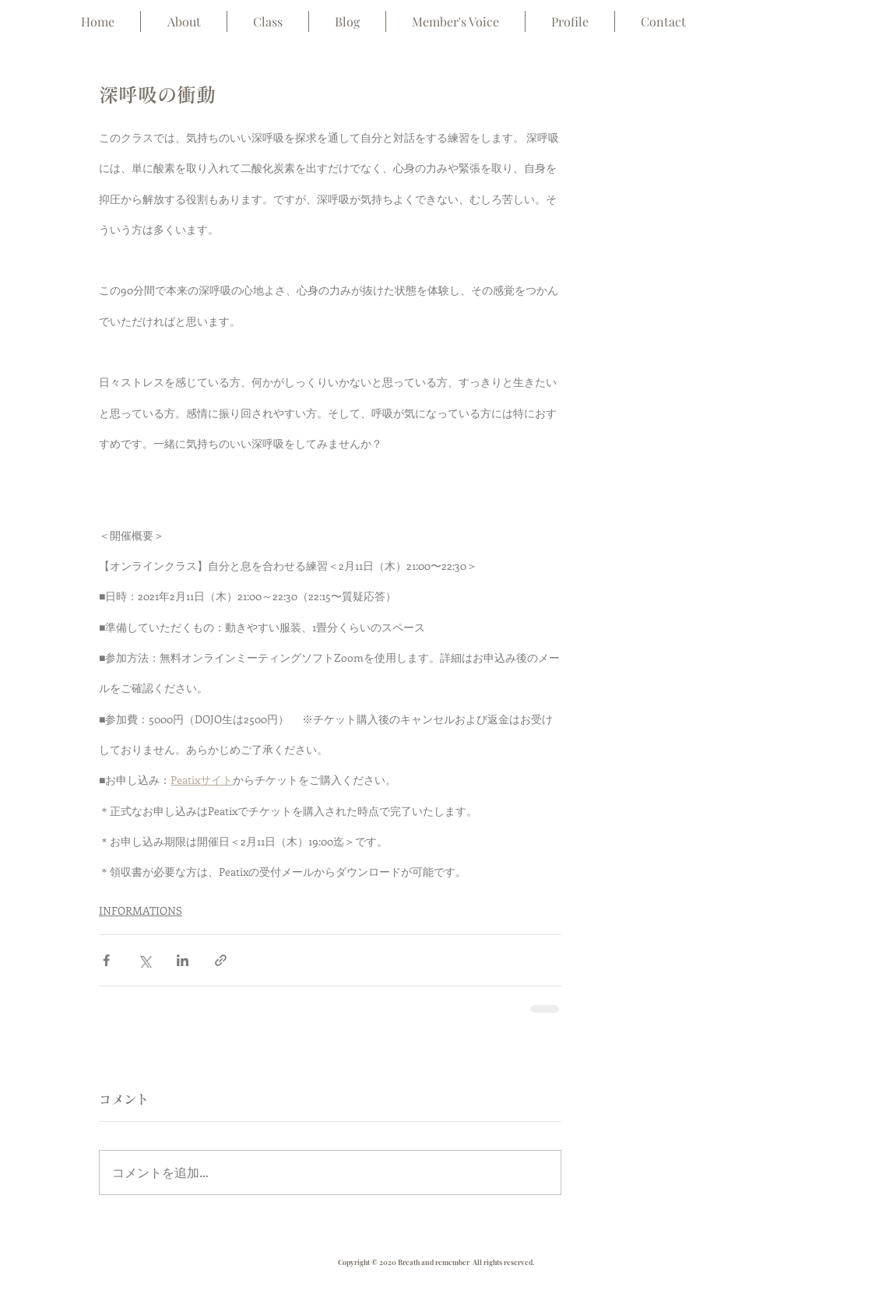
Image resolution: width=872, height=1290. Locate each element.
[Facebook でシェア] (106, 960)
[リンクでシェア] (220, 960)
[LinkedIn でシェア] (182, 960)
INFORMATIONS (140, 910)
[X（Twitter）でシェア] (144, 960)
